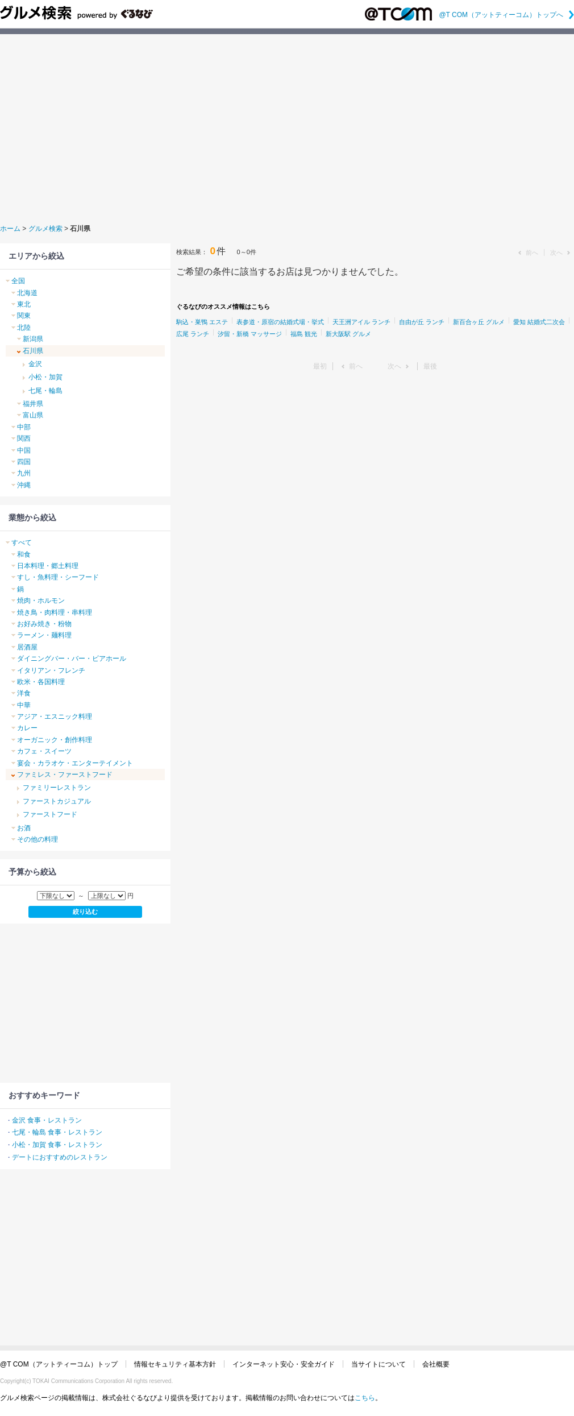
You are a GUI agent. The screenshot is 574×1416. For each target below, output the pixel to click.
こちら (365, 1398)
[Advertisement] (287, 127)
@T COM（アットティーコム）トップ (59, 1364)
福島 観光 (303, 333)
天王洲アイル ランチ (361, 321)
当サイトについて (378, 1364)
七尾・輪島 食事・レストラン (57, 1132)
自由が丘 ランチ (421, 321)
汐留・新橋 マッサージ (250, 333)
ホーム (10, 229)
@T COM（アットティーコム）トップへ (506, 15)
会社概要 (436, 1364)
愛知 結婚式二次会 (539, 321)
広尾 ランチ (192, 333)
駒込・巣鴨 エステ (202, 321)
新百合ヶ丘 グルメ (479, 321)
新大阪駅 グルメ (348, 333)
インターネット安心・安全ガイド (283, 1364)
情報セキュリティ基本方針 (175, 1364)
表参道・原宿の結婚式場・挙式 (280, 321)
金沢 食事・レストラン (47, 1120)
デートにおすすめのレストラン (59, 1157)
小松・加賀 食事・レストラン (57, 1145)
